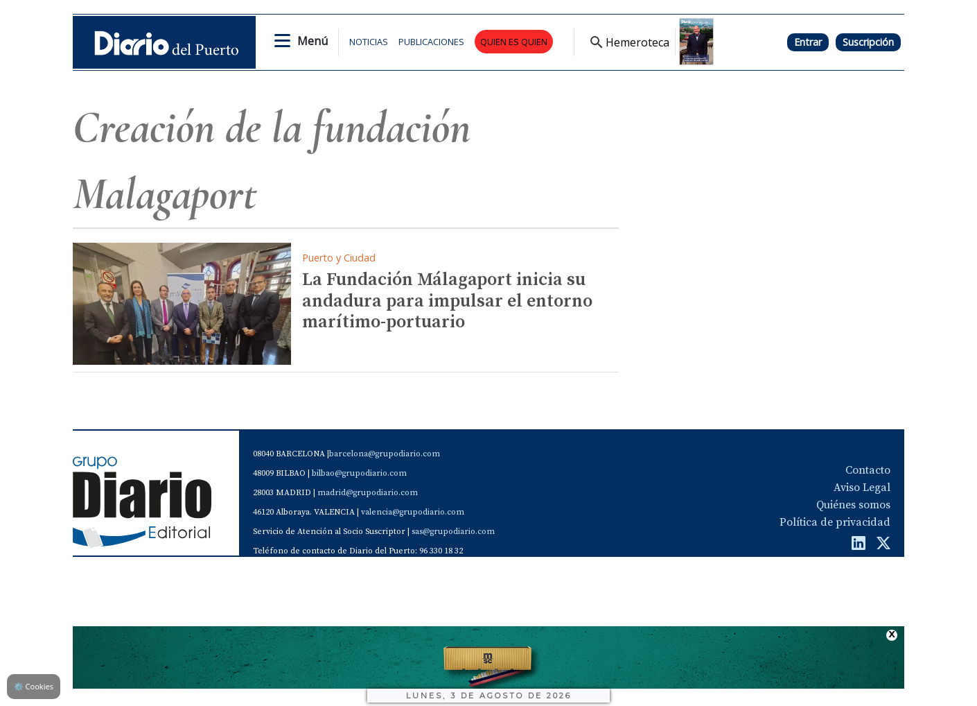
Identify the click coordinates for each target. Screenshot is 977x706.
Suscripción (868, 42)
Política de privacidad (835, 522)
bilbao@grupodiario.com (359, 473)
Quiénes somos (853, 505)
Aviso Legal (862, 487)
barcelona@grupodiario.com (384, 454)
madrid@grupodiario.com (367, 493)
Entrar (808, 42)
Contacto (867, 470)
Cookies (33, 686)
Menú (312, 41)
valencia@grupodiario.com (412, 512)
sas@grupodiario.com (453, 531)
